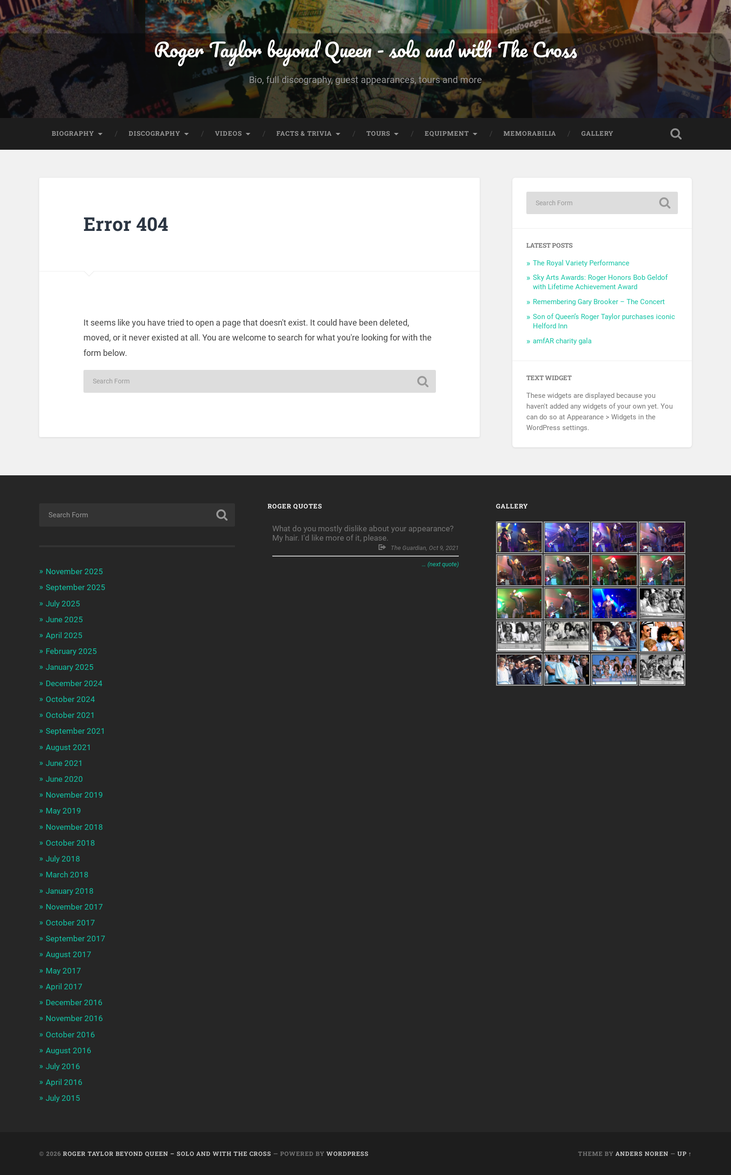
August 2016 (68, 1050)
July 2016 (63, 1066)
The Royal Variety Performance (581, 263)
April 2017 (64, 986)
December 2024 (74, 683)
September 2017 (75, 938)
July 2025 (63, 603)
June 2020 (64, 779)
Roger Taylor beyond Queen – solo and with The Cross (167, 1153)
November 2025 (74, 571)
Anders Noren (642, 1153)
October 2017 (70, 922)
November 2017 (74, 906)
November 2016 (74, 1018)
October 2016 (70, 1034)
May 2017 (63, 970)
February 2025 (71, 651)
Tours (378, 133)
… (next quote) (440, 564)
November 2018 (74, 827)
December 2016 (74, 1002)
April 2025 (64, 635)
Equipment (447, 133)
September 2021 (75, 731)
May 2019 (63, 810)
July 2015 (63, 1098)
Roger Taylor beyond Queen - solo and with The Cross (365, 49)
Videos (228, 133)
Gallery (597, 133)
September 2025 (75, 587)
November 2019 (74, 795)
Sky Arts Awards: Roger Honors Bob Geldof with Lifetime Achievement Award (600, 282)
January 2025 (70, 667)
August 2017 (68, 954)
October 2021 (70, 715)
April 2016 (64, 1082)
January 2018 (70, 891)
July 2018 (63, 858)
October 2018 (70, 843)
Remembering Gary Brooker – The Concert (599, 302)
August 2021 (68, 747)
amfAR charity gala (562, 341)
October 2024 (70, 699)
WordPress (347, 1153)
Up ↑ (684, 1153)
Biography (73, 133)
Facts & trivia (304, 133)
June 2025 (64, 619)
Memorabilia (529, 133)
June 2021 (64, 763)
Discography (154, 133)
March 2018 (67, 874)
